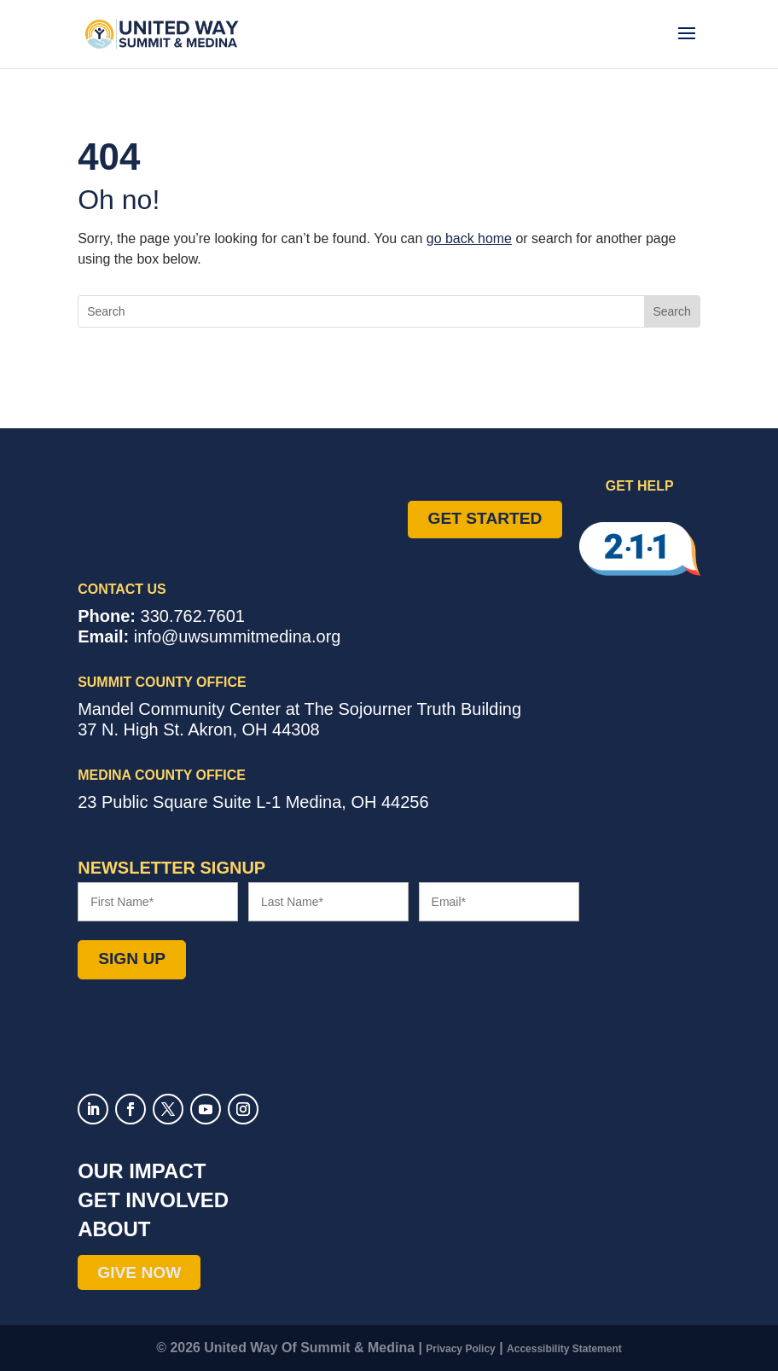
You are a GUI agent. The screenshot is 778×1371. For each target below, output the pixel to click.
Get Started (485, 518)
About (114, 1228)
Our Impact (142, 1170)
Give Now (139, 1272)
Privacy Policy (460, 1349)
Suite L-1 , (253, 802)
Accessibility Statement (564, 1349)
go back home (469, 238)
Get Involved (153, 1199)
